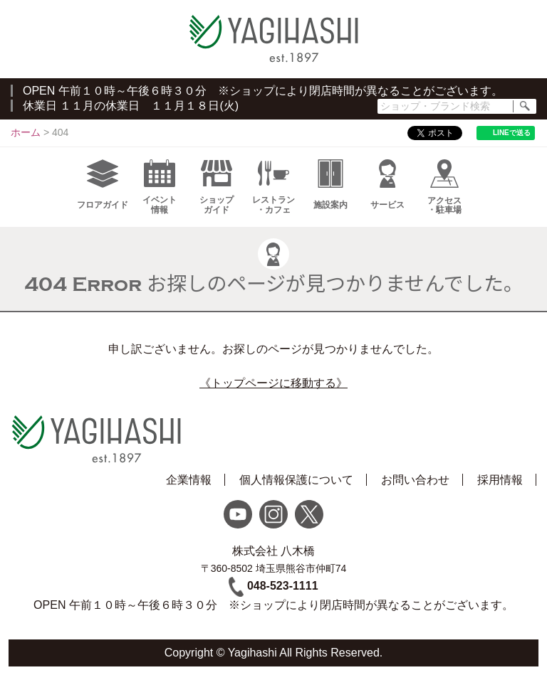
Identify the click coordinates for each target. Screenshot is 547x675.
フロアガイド (102, 184)
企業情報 (189, 480)
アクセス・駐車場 (444, 187)
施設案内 (330, 184)
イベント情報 (159, 187)
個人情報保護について (296, 480)
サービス (387, 184)
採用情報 (500, 480)
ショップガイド (216, 187)
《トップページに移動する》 (273, 383)
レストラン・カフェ (273, 187)
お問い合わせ (415, 480)
